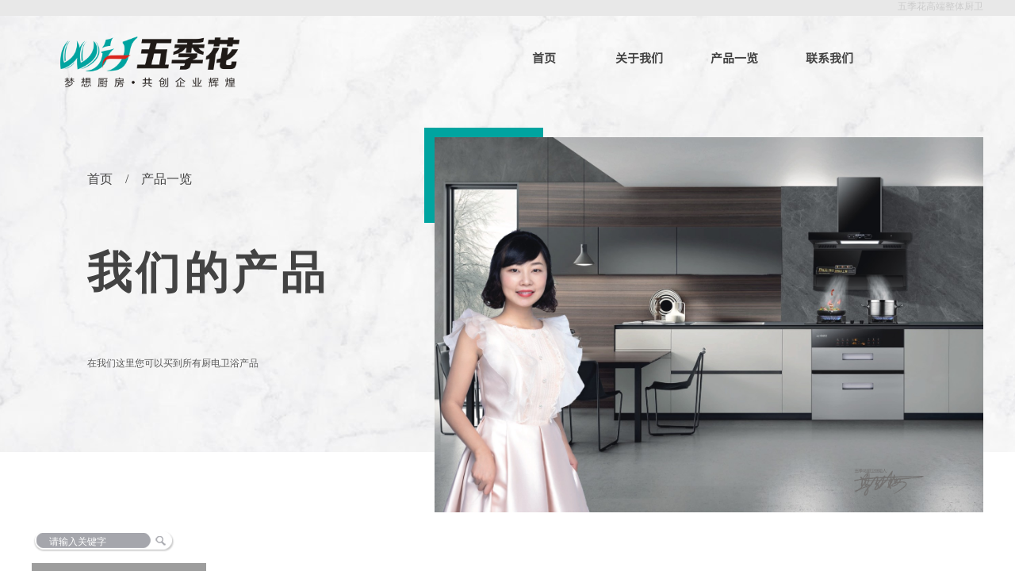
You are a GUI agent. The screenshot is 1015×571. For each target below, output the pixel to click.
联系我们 (829, 57)
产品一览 (734, 57)
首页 (544, 57)
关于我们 (639, 57)
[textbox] (141, 542)
